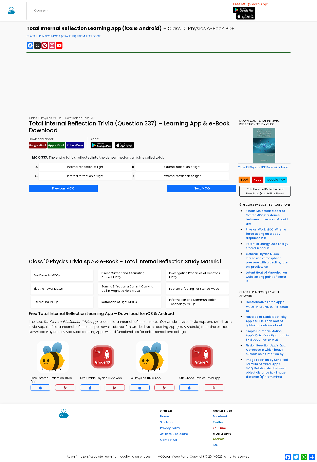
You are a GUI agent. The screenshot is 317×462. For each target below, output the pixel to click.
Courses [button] (40, 10)
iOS (215, 445)
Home (164, 416)
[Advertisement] (158, 84)
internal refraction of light (85, 176)
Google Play (276, 180)
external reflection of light (182, 167)
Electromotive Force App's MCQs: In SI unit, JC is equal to (267, 306)
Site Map (166, 422)
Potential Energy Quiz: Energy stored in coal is (267, 246)
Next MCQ (202, 188)
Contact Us (168, 440)
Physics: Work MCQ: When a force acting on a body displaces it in (266, 233)
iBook (244, 180)
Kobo (258, 180)
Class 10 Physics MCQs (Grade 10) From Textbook (63, 36)
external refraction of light (182, 176)
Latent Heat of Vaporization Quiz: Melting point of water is (266, 276)
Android (219, 439)
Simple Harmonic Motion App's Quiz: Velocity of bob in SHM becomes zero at (267, 335)
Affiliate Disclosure (174, 434)
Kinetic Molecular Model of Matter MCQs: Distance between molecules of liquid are (267, 217)
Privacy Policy (170, 428)
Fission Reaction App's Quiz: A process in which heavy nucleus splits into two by (266, 349)
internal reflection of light (85, 167)
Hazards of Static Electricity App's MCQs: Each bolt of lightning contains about (266, 321)
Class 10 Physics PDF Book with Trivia (263, 167)
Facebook (220, 416)
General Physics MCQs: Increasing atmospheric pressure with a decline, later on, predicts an (267, 260)
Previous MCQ (63, 188)
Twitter (218, 422)
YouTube (219, 428)
